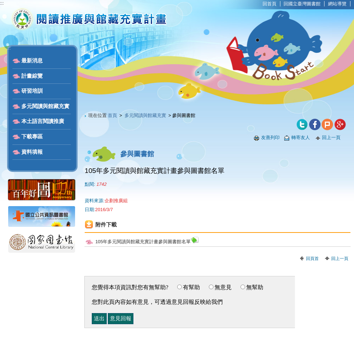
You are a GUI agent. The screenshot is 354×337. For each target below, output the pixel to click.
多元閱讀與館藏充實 (45, 106)
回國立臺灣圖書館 (302, 3)
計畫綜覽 (32, 76)
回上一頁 (331, 137)
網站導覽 (337, 3)
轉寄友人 (300, 137)
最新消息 (32, 60)
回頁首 (312, 258)
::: (2, 3)
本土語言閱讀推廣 (42, 121)
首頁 (112, 115)
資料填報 (32, 152)
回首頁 (269, 3)
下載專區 (32, 136)
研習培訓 (32, 91)
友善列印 (270, 137)
